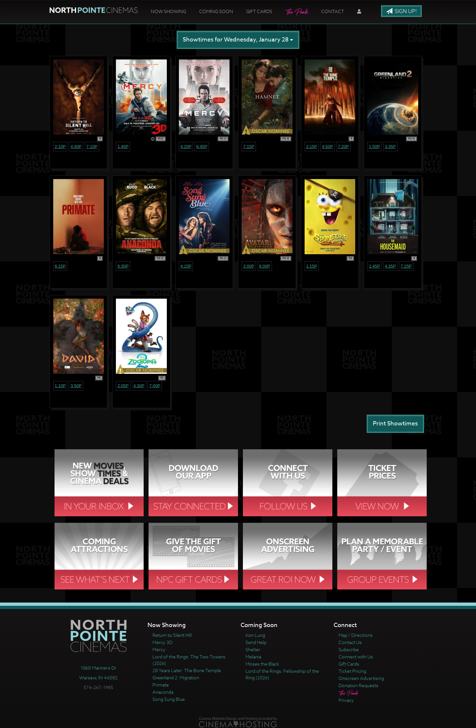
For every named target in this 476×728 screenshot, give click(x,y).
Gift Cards (259, 11)
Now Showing (168, 11)
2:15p (311, 146)
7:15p (248, 146)
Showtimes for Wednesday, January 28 (238, 39)
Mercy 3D (162, 642)
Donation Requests (358, 685)
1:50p (374, 146)
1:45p (374, 266)
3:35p (390, 146)
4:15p (186, 266)
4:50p (327, 146)
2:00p (248, 266)
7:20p (343, 146)
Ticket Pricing (352, 671)
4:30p (139, 385)
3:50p (76, 385)
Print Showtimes (395, 423)
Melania (253, 657)
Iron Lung (255, 635)
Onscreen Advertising (361, 678)
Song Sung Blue (168, 699)
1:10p (60, 385)
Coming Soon (216, 11)
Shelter (253, 649)
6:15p (60, 266)
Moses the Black (262, 664)
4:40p (76, 146)
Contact (332, 11)
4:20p (186, 146)
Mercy (159, 649)
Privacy (346, 700)
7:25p (406, 266)
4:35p (390, 266)
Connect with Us (356, 657)
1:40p (123, 146)
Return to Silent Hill (172, 635)
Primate (160, 685)
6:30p (123, 266)
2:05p (123, 385)
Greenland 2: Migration (175, 677)
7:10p (92, 146)
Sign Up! (401, 11)
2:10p (60, 146)
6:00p (264, 266)
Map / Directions (356, 635)
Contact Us (350, 642)
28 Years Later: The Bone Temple (186, 670)
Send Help (256, 642)
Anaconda (162, 692)
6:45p (201, 146)
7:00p (154, 385)
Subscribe (349, 649)
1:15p (311, 266)
